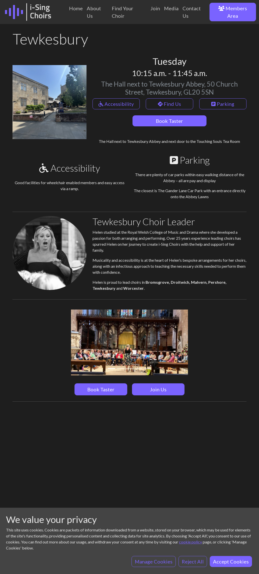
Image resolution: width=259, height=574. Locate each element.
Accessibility (116, 104)
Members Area (232, 12)
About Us (94, 12)
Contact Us (191, 12)
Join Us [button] (158, 389)
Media (171, 8)
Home (76, 8)
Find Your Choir (122, 12)
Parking (222, 104)
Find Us (169, 104)
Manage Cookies (153, 561)
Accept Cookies (231, 561)
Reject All (193, 561)
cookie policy (190, 541)
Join (155, 8)
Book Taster (169, 121)
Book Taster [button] (100, 389)
